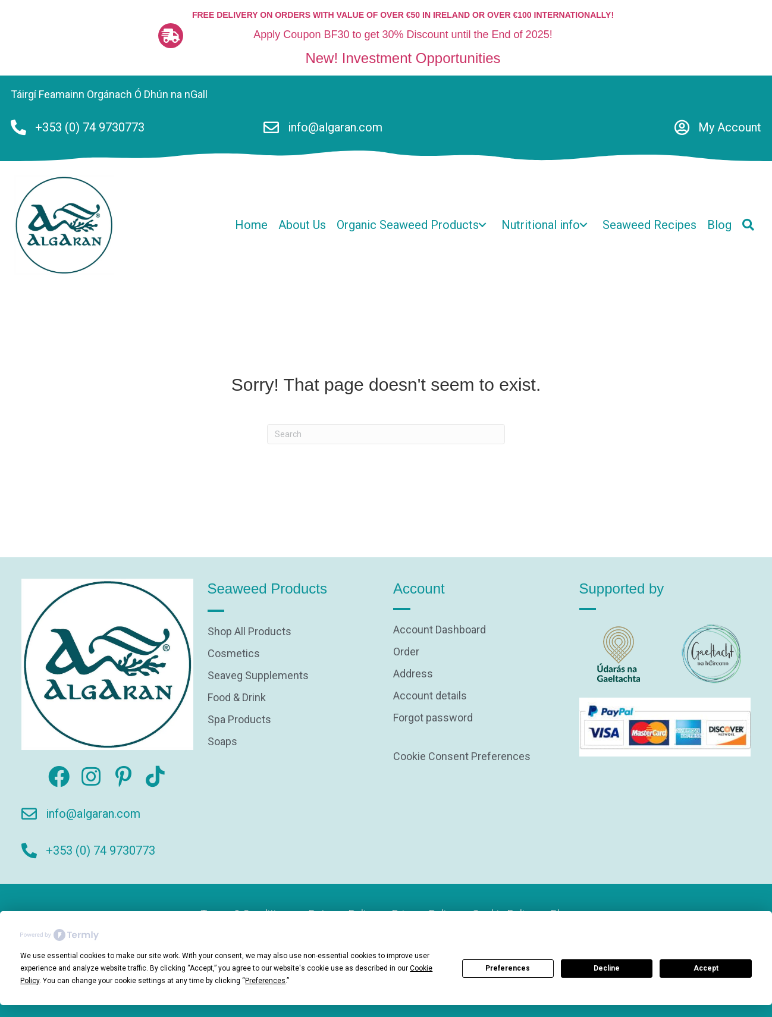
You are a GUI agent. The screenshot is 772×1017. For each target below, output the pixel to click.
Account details (430, 696)
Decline (607, 968)
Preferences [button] (265, 981)
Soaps (222, 742)
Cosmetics (234, 654)
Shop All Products (249, 632)
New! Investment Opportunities (402, 58)
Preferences (507, 968)
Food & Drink (237, 698)
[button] (482, 225)
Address (413, 674)
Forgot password (433, 718)
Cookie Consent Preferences (462, 756)
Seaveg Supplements (258, 676)
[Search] (386, 434)
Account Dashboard (439, 630)
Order (406, 652)
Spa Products (239, 720)
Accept (705, 968)
